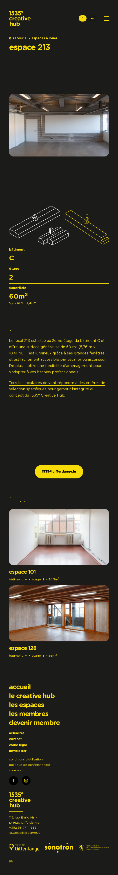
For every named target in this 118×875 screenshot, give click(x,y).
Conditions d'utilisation (26, 759)
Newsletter (18, 751)
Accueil (20, 687)
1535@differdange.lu (24, 832)
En (93, 18)
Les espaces (26, 705)
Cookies (15, 770)
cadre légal (18, 745)
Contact (15, 739)
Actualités (16, 733)
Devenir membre (34, 723)
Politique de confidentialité (29, 764)
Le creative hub (32, 696)
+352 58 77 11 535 (22, 827)
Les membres (28, 714)
